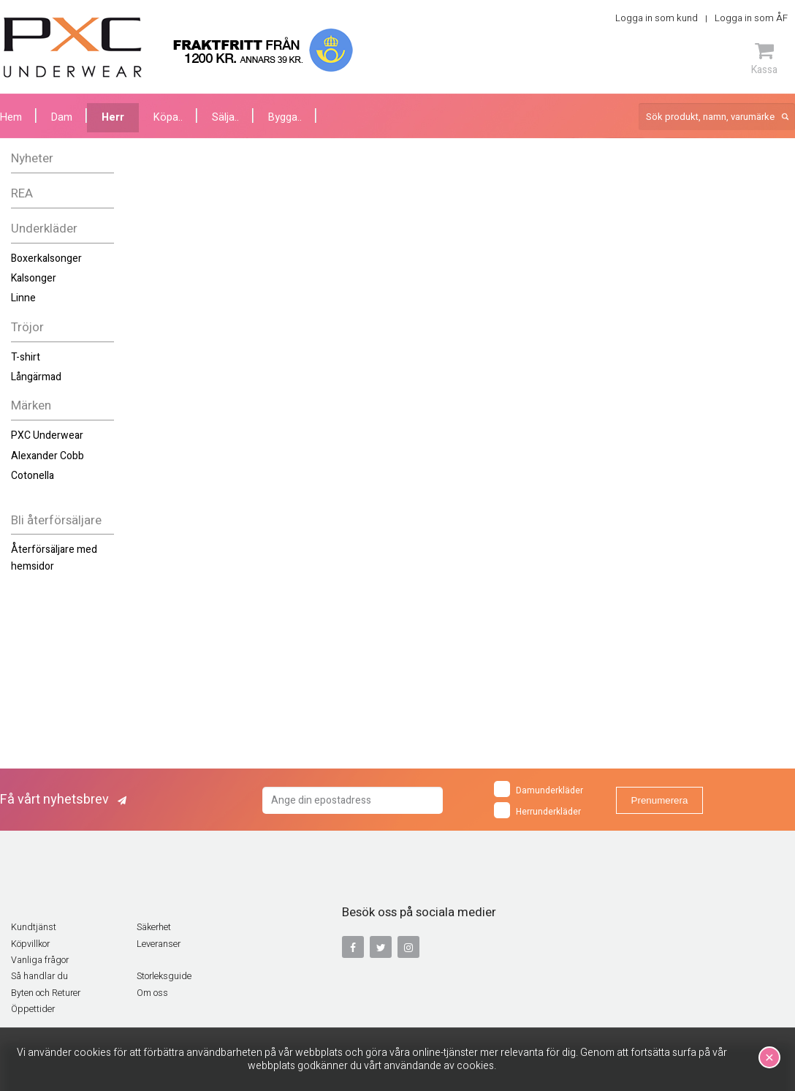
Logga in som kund (656, 18)
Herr (113, 117)
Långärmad (36, 377)
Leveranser (158, 944)
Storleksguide (164, 976)
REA (22, 193)
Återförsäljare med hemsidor (54, 557)
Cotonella (32, 475)
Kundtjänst (33, 927)
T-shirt (25, 357)
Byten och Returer (45, 993)
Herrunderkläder (537, 810)
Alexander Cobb (47, 456)
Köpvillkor (30, 944)
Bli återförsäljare (56, 520)
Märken (31, 405)
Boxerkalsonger (46, 258)
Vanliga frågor (40, 960)
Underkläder (44, 228)
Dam (61, 117)
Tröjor (27, 327)
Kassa (764, 58)
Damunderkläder (538, 789)
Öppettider (33, 1009)
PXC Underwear (47, 435)
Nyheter (32, 158)
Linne (23, 298)
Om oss (152, 993)
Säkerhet (154, 927)
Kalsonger (33, 278)
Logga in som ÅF (751, 18)
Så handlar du (39, 976)
